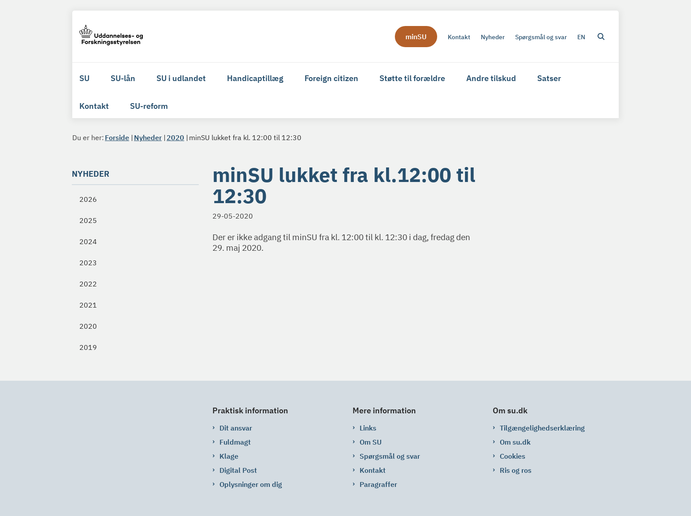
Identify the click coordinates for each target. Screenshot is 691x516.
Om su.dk (515, 442)
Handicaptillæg (255, 78)
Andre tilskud (491, 78)
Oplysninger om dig (250, 484)
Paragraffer (378, 484)
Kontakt (94, 106)
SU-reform (149, 106)
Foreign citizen (331, 78)
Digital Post (238, 470)
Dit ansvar (235, 427)
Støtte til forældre (412, 78)
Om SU (371, 442)
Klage (228, 456)
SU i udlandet (181, 78)
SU (84, 78)
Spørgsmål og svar (390, 456)
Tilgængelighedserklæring (542, 427)
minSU (416, 36)
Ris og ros (515, 470)
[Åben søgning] (601, 36)
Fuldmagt (235, 442)
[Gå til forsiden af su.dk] (111, 36)
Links (368, 427)
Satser (549, 78)
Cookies (512, 456)
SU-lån (123, 78)
